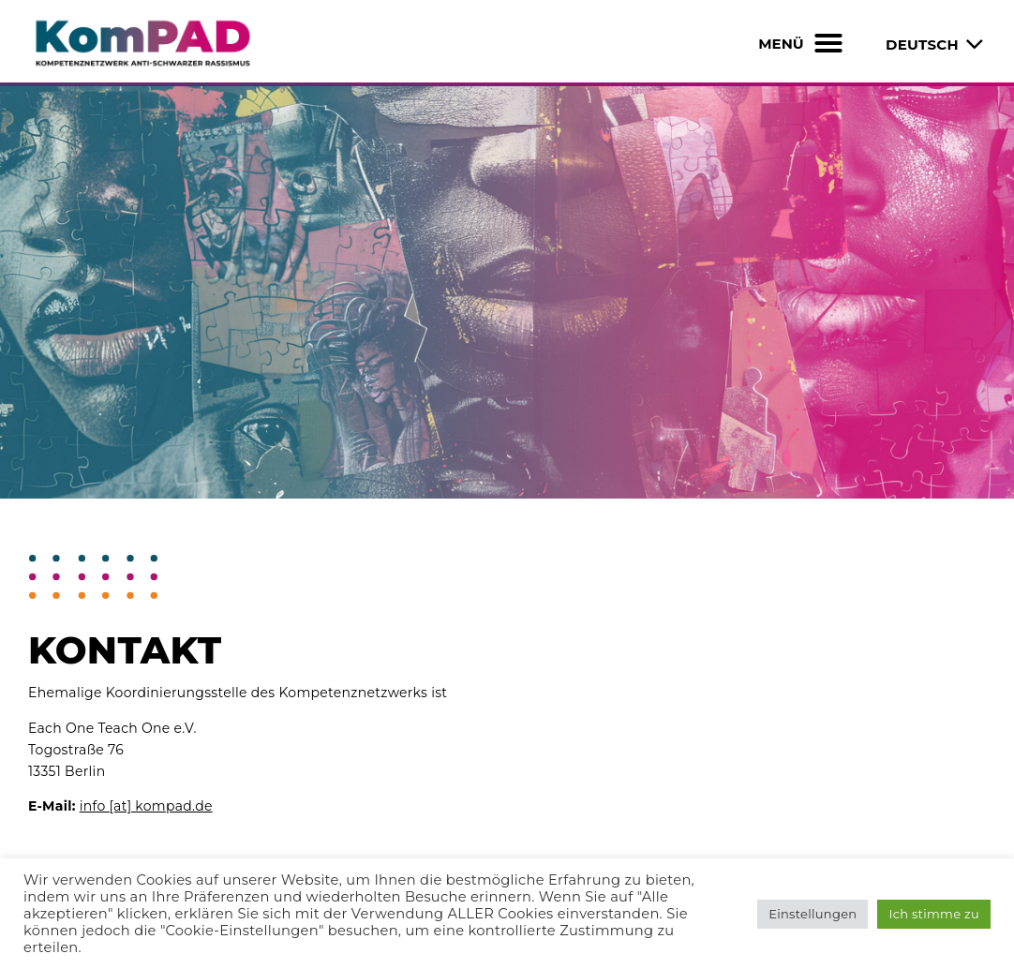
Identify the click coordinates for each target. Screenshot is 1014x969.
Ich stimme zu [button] (933, 913)
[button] (828, 43)
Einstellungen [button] (812, 913)
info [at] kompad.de (146, 806)
